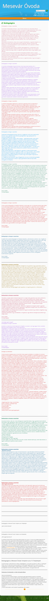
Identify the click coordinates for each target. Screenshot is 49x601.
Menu (24, 18)
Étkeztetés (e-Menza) (4, 600)
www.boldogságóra (11, 547)
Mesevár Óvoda (21, 5)
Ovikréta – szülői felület (14, 600)
